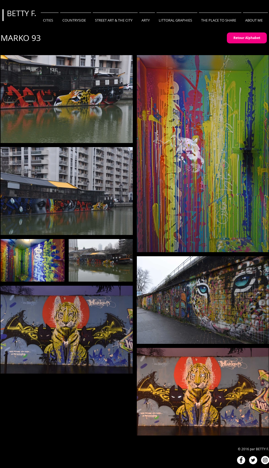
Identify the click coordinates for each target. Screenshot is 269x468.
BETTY (19, 13)
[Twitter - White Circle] (253, 460)
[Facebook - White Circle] (241, 460)
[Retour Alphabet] (247, 37)
